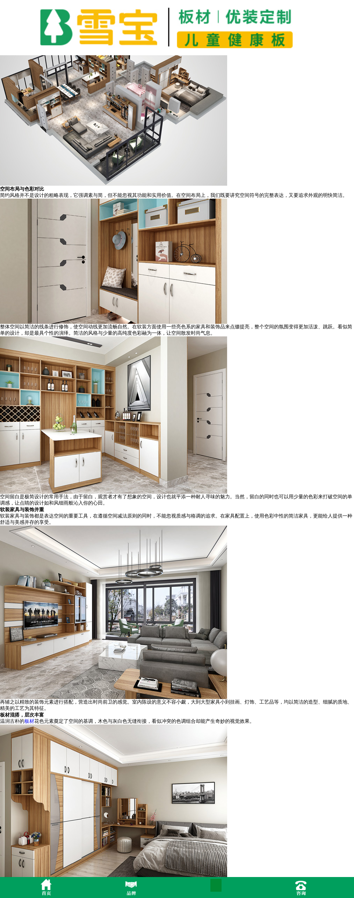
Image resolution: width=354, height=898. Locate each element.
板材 (29, 721)
